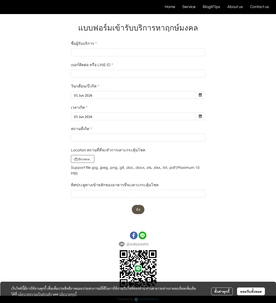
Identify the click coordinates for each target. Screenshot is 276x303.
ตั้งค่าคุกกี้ (222, 291)
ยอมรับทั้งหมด (251, 291)
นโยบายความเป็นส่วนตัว (35, 294)
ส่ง (138, 209)
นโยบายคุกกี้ (68, 294)
